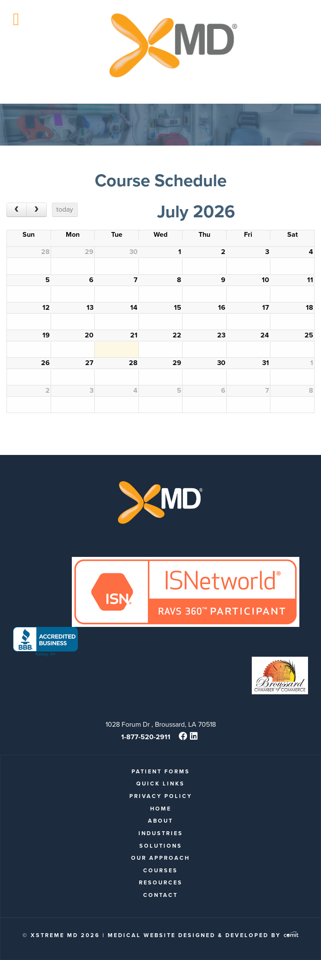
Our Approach (160, 858)
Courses (160, 870)
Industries (160, 833)
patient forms (161, 771)
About (160, 821)
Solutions (160, 846)
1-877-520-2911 (145, 737)
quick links (160, 783)
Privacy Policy (160, 796)
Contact (160, 895)
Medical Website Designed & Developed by (203, 935)
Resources (161, 882)
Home (160, 808)
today (64, 209)
